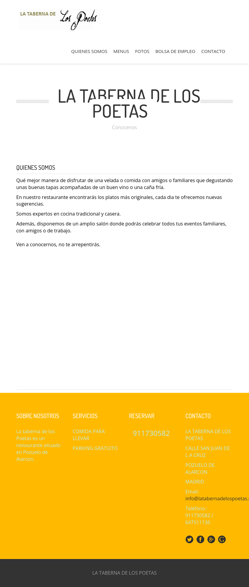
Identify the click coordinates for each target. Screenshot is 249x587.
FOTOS (142, 51)
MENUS (121, 51)
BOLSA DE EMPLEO (175, 51)
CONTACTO (213, 51)
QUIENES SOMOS (89, 51)
